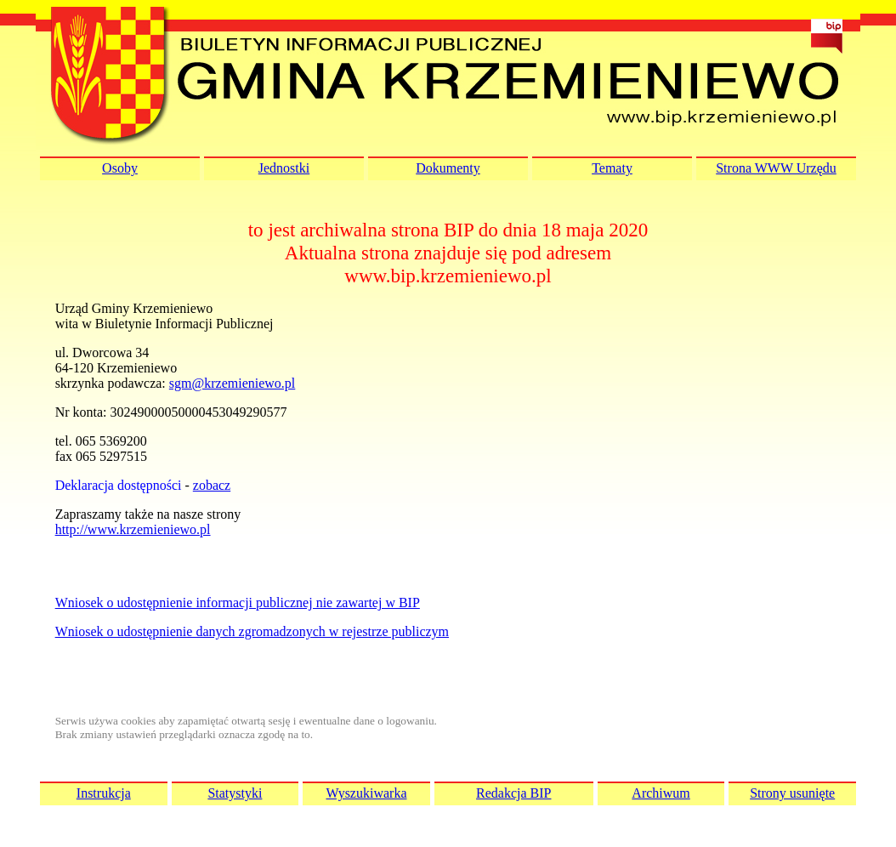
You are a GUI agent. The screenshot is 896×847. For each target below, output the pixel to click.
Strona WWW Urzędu (776, 168)
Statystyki (234, 793)
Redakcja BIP (513, 793)
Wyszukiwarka (366, 793)
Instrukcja (104, 793)
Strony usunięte (792, 793)
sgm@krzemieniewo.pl (232, 383)
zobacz (211, 485)
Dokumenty (448, 168)
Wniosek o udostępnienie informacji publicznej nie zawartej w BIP (237, 602)
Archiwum (660, 793)
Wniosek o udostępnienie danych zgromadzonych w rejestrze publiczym (252, 631)
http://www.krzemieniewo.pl (133, 529)
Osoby (120, 168)
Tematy (612, 168)
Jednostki (283, 168)
